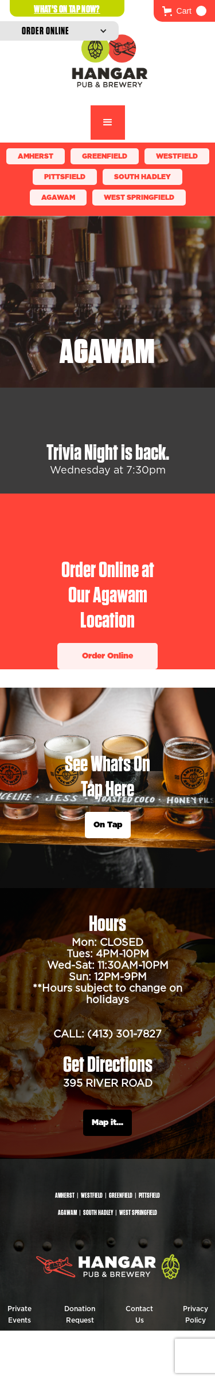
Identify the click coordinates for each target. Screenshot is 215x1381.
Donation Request (79, 1314)
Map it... (107, 1123)
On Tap (107, 825)
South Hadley (142, 176)
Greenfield (104, 156)
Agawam (58, 197)
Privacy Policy (195, 1314)
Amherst (35, 156)
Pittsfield (64, 176)
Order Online (107, 656)
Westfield (177, 156)
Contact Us (139, 1314)
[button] (184, 11)
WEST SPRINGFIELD (139, 197)
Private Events (19, 1314)
